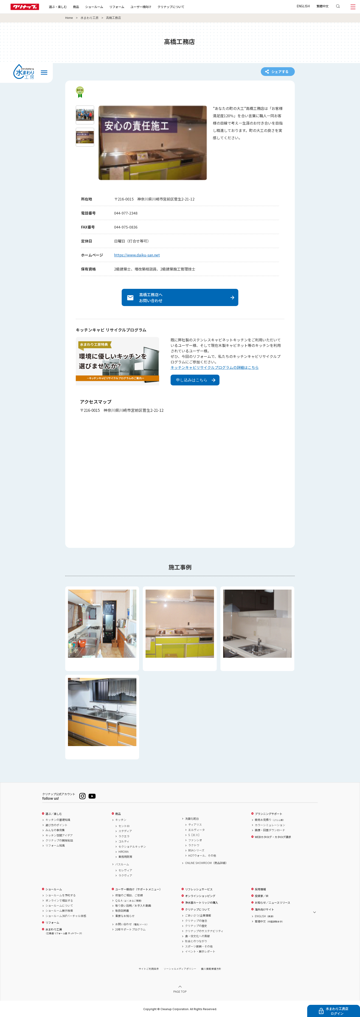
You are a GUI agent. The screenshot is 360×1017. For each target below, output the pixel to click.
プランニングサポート (268, 814)
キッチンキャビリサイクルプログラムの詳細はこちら (215, 367)
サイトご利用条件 (149, 968)
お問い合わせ (132, 924)
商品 (118, 814)
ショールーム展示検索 (59, 910)
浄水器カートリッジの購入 (201, 902)
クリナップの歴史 (196, 926)
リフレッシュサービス (199, 889)
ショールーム (94, 6)
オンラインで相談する (59, 900)
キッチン (120, 820)
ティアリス (195, 824)
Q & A (129, 900)
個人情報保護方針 (211, 968)
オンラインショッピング (200, 896)
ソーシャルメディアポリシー (180, 968)
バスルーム (122, 864)
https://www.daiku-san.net (137, 255)
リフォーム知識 (55, 845)
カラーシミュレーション (270, 825)
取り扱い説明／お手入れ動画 (133, 905)
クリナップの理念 (196, 920)
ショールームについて (59, 905)
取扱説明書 (122, 910)
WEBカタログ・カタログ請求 (273, 837)
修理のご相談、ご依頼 (129, 895)
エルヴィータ (196, 830)
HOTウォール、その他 (202, 855)
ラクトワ (193, 845)
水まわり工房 (89, 18)
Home (69, 18)
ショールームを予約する (60, 895)
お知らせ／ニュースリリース (272, 902)
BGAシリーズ (196, 850)
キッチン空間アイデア (59, 835)
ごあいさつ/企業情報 (198, 915)
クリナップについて (171, 6)
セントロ (123, 826)
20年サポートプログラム (130, 929)
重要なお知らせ (125, 916)
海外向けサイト (264, 909)
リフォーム (116, 6)
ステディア (125, 831)
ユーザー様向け (140, 6)
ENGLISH (303, 6)
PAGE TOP (180, 991)
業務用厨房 (125, 856)
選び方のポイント (56, 825)
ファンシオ (195, 840)
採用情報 (260, 889)
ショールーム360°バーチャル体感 (65, 916)
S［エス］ (194, 835)
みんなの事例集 (55, 830)
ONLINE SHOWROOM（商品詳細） (206, 863)
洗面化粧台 (192, 818)
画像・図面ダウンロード (270, 830)
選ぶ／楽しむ (53, 814)
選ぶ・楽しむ (58, 6)
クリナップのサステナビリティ (204, 931)
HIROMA (123, 851)
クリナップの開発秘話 (59, 840)
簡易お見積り (270, 820)
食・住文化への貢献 (197, 936)
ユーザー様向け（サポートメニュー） (138, 889)
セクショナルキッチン (132, 846)
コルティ (123, 841)
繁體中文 (323, 6)
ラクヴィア (125, 875)
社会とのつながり (196, 941)
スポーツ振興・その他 (199, 946)
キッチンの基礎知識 (57, 820)
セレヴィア (125, 870)
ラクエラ (123, 836)
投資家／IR (261, 896)
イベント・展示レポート (200, 951)
